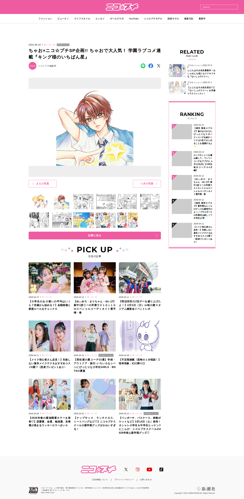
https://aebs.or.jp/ (47, 492)
